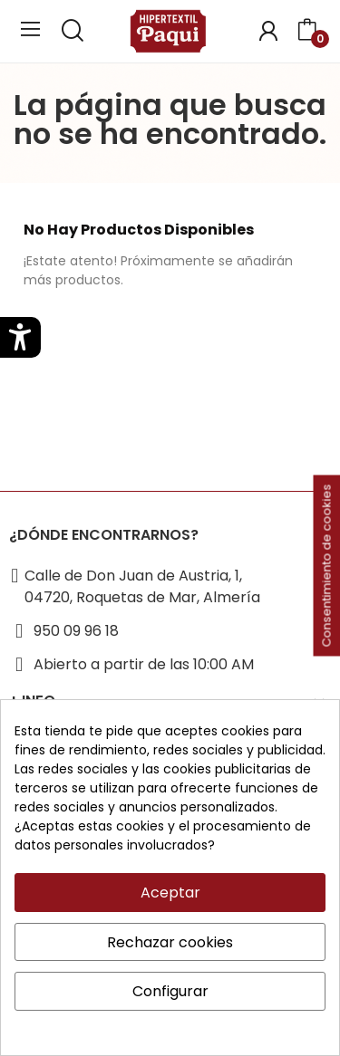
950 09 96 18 (76, 630)
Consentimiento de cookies (326, 566)
